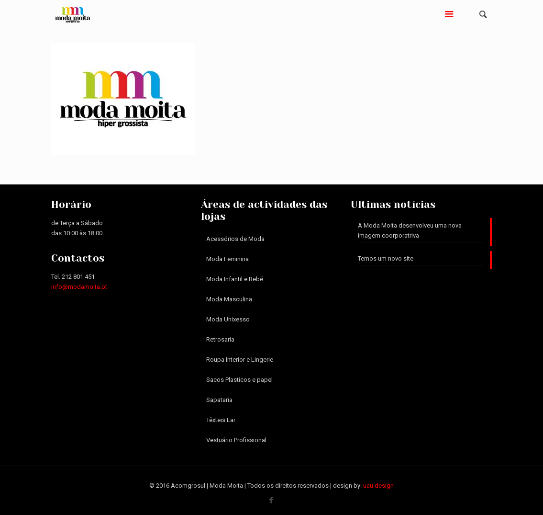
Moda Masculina (229, 299)
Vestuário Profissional (236, 440)
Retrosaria (220, 339)
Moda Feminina (227, 259)
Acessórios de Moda (235, 238)
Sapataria (219, 399)
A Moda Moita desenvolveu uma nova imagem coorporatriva (410, 230)
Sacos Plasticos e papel (239, 379)
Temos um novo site (385, 258)
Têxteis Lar (220, 419)
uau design (378, 485)
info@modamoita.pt (79, 286)
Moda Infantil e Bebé (234, 279)
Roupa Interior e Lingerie (239, 359)
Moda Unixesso (228, 319)
